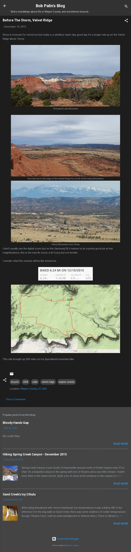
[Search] (126, 7)
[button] (126, 21)
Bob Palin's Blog (50, 5)
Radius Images (73, 545)
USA (25, 381)
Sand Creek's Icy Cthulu (19, 494)
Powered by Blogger (65, 538)
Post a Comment (15, 399)
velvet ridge (48, 381)
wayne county (66, 381)
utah (34, 381)
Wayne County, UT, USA (34, 388)
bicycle (15, 381)
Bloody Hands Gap (16, 422)
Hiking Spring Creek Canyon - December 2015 (35, 454)
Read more (120, 443)
